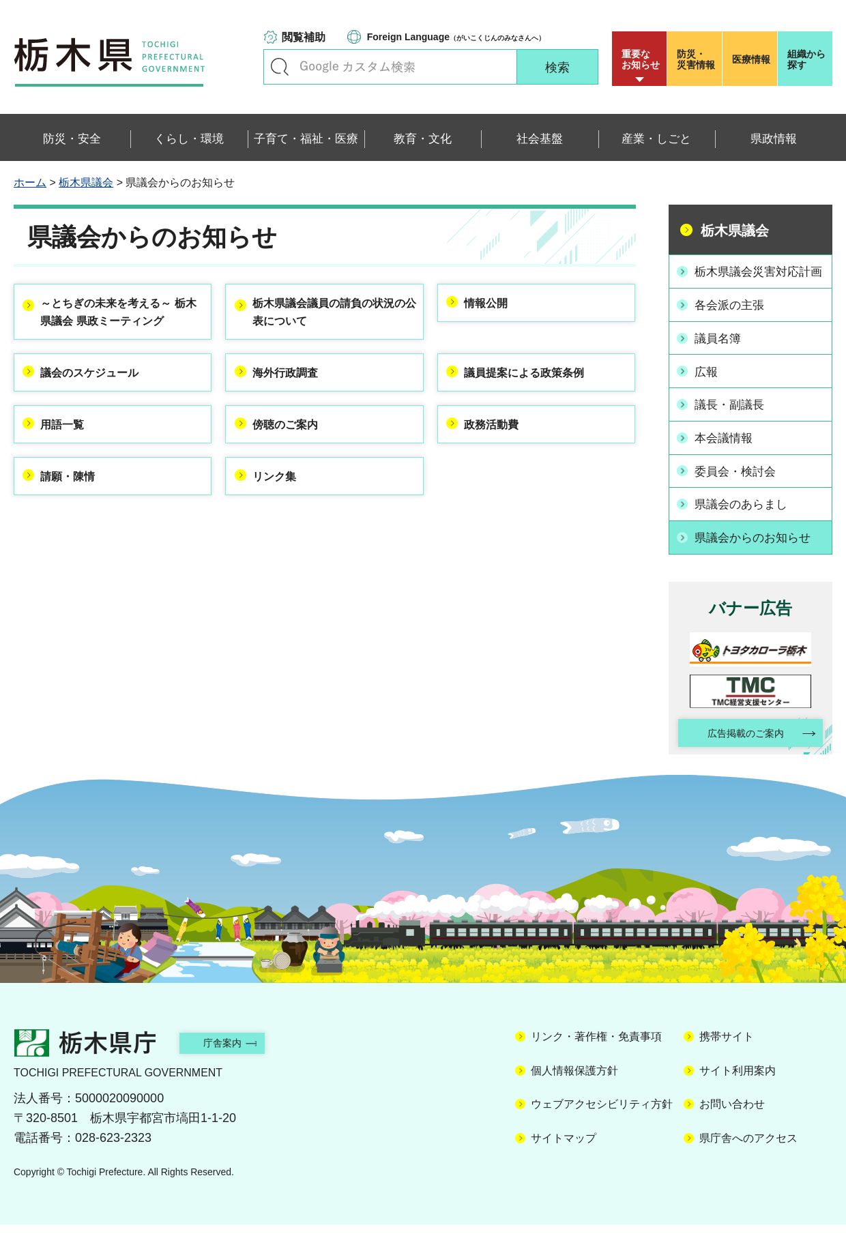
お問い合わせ (732, 1115)
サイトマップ (563, 1149)
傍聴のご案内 (293, 457)
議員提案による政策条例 (536, 402)
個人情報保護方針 (574, 1081)
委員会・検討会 (740, 481)
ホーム (30, 182)
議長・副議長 (733, 417)
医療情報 (751, 59)
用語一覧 (69, 457)
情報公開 (493, 305)
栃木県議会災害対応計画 (758, 279)
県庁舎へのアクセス (748, 1149)
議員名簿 (721, 352)
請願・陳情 (75, 512)
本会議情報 (727, 449)
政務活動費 (499, 457)
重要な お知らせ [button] (641, 59)
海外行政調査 (293, 402)
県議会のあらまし (746, 513)
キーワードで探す (280, 67)
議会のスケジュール (100, 402)
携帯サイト (726, 1048)
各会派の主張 (733, 320)
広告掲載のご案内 (739, 743)
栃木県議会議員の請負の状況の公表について (330, 316)
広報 (709, 385)
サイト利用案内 (737, 1081)
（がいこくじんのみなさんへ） (456, 36)
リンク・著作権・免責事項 (596, 1048)
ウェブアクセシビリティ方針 (602, 1115)
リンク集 (281, 512)
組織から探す (806, 59)
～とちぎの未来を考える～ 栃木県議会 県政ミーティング (120, 326)
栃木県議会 (86, 182)
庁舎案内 (235, 1054)
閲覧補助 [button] (303, 37)
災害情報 (697, 59)
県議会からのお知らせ (758, 546)
